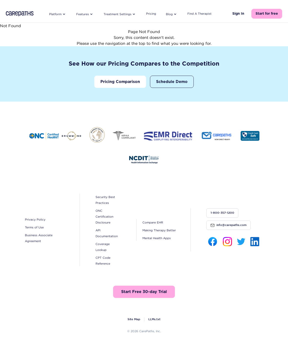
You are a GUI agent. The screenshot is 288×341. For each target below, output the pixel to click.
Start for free (267, 13)
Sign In (238, 13)
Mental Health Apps (156, 238)
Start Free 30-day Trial (144, 292)
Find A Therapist (199, 13)
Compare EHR (152, 222)
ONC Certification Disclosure (104, 216)
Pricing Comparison (120, 82)
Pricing (151, 13)
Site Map (134, 319)
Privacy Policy (35, 219)
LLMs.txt (154, 319)
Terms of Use (34, 227)
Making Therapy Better (159, 230)
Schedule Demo (172, 82)
